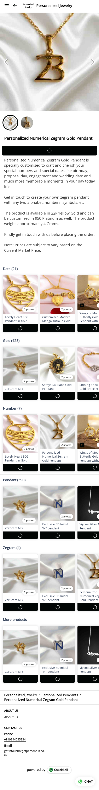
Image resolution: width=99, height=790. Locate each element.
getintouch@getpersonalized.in (24, 749)
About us (11, 713)
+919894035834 (15, 735)
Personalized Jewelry (54, 6)
